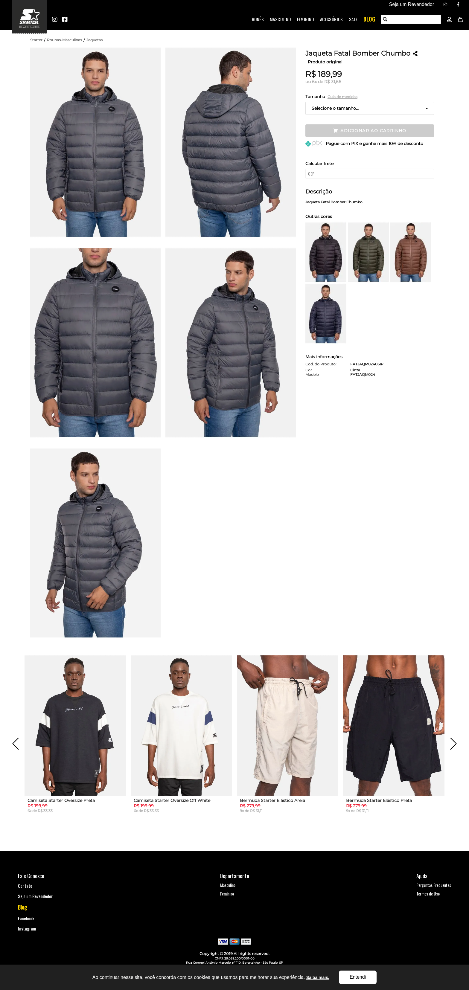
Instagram (27, 928)
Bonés (258, 19)
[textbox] (411, 19)
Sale (353, 19)
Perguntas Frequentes (433, 885)
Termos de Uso (428, 893)
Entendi (358, 977)
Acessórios (331, 19)
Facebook (26, 918)
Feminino (305, 19)
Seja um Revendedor (35, 896)
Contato (25, 885)
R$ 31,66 (332, 81)
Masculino (280, 19)
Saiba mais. (317, 977)
